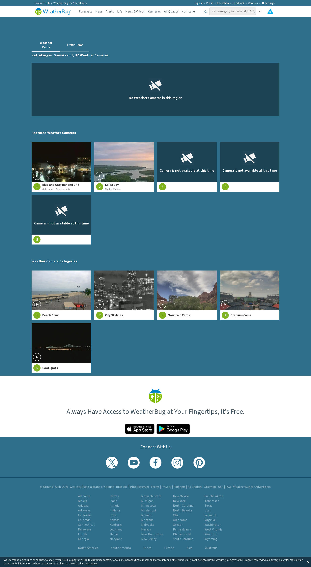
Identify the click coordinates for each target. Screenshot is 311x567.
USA (220, 487)
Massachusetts (151, 496)
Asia (189, 548)
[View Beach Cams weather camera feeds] (61, 295)
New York (179, 501)
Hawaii (114, 496)
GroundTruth (42, 3)
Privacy (166, 487)
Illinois (114, 505)
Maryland (116, 539)
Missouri (147, 515)
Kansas (114, 520)
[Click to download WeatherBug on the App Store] (140, 429)
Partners (179, 487)
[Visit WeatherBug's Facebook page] (155, 463)
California (84, 515)
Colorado (84, 520)
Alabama (84, 496)
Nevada (146, 529)
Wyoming (211, 539)
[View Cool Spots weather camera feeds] (61, 348)
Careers (253, 3)
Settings (268, 3)
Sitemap (210, 487)
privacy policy (278, 560)
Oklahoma (180, 520)
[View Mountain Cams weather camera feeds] (187, 295)
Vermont (211, 515)
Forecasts (85, 11)
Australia (211, 548)
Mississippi (148, 510)
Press (209, 3)
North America (88, 548)
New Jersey (148, 539)
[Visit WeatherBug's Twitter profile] (112, 463)
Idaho (113, 501)
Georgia (83, 539)
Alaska (82, 501)
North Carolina (183, 505)
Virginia (210, 520)
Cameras (154, 11)
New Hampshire (152, 534)
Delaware (84, 529)
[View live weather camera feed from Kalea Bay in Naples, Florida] (124, 167)
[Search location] (233, 11)
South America (121, 548)
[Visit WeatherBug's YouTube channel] (134, 463)
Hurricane (188, 11)
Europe (169, 548)
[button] (308, 562)
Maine (114, 534)
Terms (155, 487)
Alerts (110, 11)
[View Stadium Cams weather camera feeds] (249, 295)
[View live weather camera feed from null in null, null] (187, 167)
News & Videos (135, 11)
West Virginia (213, 529)
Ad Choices (92, 563)
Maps (98, 11)
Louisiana (116, 529)
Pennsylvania (182, 529)
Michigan (147, 501)
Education (223, 3)
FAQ (228, 487)
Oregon (178, 525)
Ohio (176, 515)
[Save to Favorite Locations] (206, 11)
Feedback (238, 3)
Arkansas (84, 510)
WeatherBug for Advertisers (70, 3)
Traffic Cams (75, 45)
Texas (208, 505)
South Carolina (183, 539)
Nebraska (147, 525)
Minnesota (148, 505)
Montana (147, 520)
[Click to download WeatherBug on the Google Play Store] (173, 429)
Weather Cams (46, 45)
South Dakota (214, 496)
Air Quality (171, 11)
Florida (83, 534)
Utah (208, 510)
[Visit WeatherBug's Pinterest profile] (199, 463)
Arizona (83, 505)
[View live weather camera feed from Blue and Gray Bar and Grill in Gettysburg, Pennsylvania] (61, 167)
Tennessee (212, 501)
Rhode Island (182, 534)
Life (119, 11)
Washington (213, 525)
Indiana (115, 510)
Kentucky (116, 525)
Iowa (113, 515)
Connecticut (86, 525)
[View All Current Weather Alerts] (270, 11)
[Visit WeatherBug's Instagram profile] (177, 463)
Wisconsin (211, 534)
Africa (147, 548)
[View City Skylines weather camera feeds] (124, 295)
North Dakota (182, 510)
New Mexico (181, 496)
